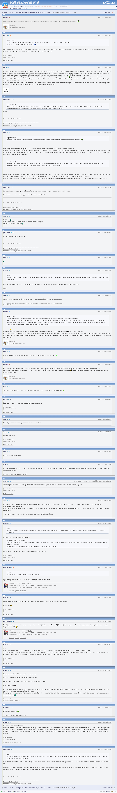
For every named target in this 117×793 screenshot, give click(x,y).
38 (4, 255)
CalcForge (39, 585)
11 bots (25, 8)
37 (4, 230)
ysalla (14, 8)
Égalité (17, 591)
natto (5, 17)
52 (4, 521)
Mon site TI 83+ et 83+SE (10, 124)
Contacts (17, 791)
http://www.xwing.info (20, 474)
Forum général (19, 788)
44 (4, 384)
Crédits (24, 791)
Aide (3, 791)
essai (4, 133)
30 (4, 15)
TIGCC (33, 585)
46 (4, 416)
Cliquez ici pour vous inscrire (44, 6)
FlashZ (5, 722)
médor (5, 670)
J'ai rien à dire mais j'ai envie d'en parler (37, 788)
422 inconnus (19, 8)
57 (4, 668)
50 (4, 478)
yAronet (108, 791)
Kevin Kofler (7, 567)
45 (4, 397)
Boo (11, 8)
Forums (11, 788)
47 (4, 429)
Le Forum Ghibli (8, 61)
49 (4, 462)
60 (4, 747)
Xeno (4, 295)
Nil (4, 67)
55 (4, 619)
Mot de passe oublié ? (61, 6)
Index (5, 788)
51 (4, 498)
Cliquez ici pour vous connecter (24, 6)
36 (4, 213)
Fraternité (23, 591)
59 (4, 719)
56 (4, 642)
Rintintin (6, 707)
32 (4, 65)
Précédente (106, 12)
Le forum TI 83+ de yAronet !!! (12, 126)
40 (4, 293)
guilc (4, 464)
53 (4, 565)
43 (4, 362)
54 (4, 595)
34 (4, 130)
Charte (10, 791)
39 (4, 268)
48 (4, 449)
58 (4, 705)
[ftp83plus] (6, 99)
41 (4, 309)
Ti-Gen (30, 584)
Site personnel (7, 737)
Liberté (11, 591)
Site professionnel (9, 739)
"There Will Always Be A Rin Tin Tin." (14, 715)
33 (4, 97)
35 (4, 185)
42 (4, 349)
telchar (5, 35)
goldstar (5, 270)
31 (4, 33)
